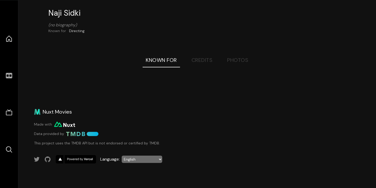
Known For (161, 60)
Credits (202, 60)
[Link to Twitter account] (37, 159)
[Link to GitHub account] (47, 159)
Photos (237, 60)
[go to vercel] (76, 159)
